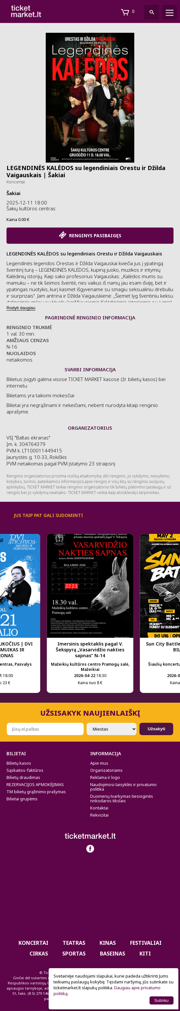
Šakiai (13, 193)
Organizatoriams (106, 770)
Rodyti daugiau (20, 307)
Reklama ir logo (105, 777)
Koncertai (15, 182)
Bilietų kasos (18, 763)
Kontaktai (99, 808)
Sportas (74, 953)
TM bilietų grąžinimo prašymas (36, 792)
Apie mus (99, 763)
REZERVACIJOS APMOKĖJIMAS (35, 784)
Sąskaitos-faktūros (24, 770)
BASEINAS (112, 953)
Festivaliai (146, 942)
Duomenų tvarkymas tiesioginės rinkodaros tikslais (121, 798)
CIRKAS (39, 953)
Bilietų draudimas (23, 777)
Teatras (74, 942)
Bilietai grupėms (22, 799)
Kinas (108, 942)
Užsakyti (156, 728)
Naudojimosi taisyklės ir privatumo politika (123, 787)
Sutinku (161, 1000)
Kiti (145, 953)
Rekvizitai (99, 815)
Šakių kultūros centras (30, 208)
